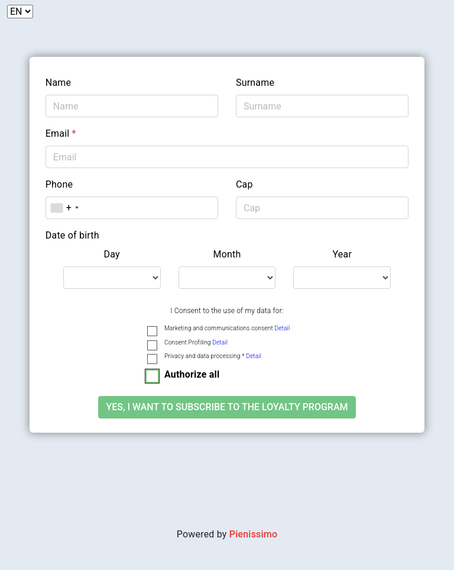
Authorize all (191, 374)
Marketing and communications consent (227, 328)
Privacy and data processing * (212, 356)
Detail (282, 328)
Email (61, 133)
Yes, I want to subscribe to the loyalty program (227, 407)
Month (227, 254)
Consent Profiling (196, 342)
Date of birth (72, 235)
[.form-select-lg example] (112, 277)
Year (342, 254)
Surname (255, 82)
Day (112, 254)
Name (58, 82)
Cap (244, 184)
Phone (59, 184)
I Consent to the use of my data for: (226, 311)
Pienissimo (253, 534)
